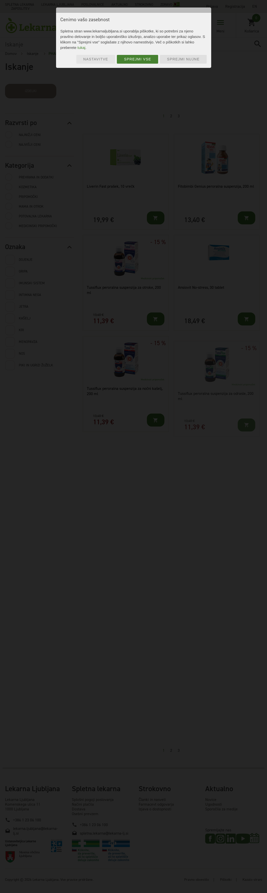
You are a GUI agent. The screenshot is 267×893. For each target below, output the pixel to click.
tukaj (81, 47)
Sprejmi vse (137, 59)
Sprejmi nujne (183, 59)
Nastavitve (95, 59)
